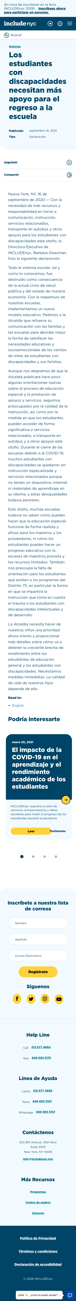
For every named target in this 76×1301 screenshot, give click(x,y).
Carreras (38, 1213)
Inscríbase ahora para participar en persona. (35, 10)
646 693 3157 (42, 1101)
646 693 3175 (41, 1058)
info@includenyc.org (38, 1159)
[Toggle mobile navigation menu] (69, 23)
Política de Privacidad (38, 1238)
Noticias (15, 46)
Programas (38, 1192)
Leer (31, 831)
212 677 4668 (42, 1090)
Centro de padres (38, 1202)
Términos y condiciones (38, 1251)
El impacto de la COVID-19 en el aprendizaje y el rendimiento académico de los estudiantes (39, 768)
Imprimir (38, 162)
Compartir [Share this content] (38, 175)
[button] (65, 799)
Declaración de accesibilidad (37, 1264)
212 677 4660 (41, 1047)
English (18, 705)
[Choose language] (60, 23)
